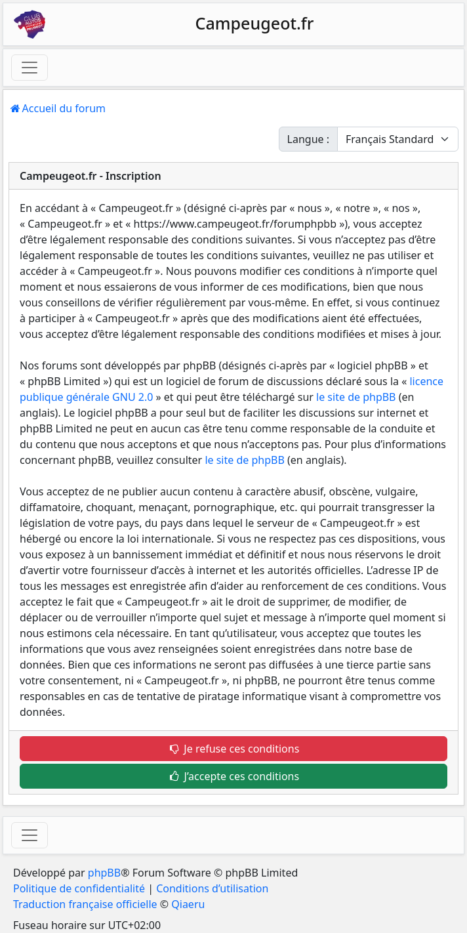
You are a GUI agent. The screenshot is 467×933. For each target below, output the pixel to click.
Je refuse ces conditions (234, 748)
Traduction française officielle (85, 904)
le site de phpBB (356, 397)
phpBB (104, 872)
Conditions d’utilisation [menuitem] (212, 888)
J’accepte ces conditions (233, 776)
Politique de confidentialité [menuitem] (79, 888)
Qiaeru (188, 904)
